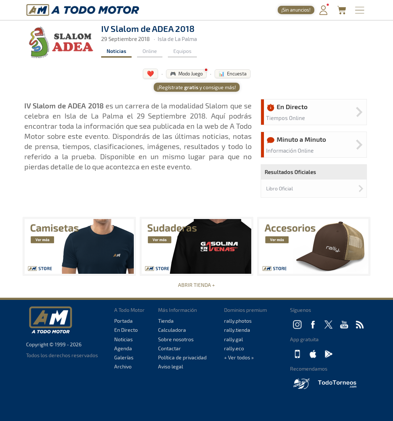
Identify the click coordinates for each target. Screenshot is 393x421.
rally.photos (238, 321)
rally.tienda (237, 330)
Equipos (182, 51)
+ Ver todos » (239, 357)
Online (149, 51)
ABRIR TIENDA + (196, 285)
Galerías (123, 357)
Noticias (116, 51)
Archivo (123, 366)
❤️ (150, 73)
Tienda (166, 321)
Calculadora (172, 330)
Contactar (169, 348)
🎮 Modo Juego (186, 74)
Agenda (123, 348)
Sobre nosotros (176, 339)
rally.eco (234, 348)
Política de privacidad (182, 357)
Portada (123, 321)
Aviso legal (170, 366)
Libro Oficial (279, 188)
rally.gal (233, 339)
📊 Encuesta (233, 74)
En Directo (126, 330)
